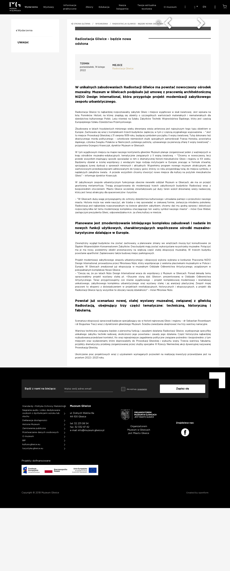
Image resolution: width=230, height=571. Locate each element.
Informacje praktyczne (70, 7)
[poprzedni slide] (170, 84)
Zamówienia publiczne (34, 491)
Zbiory (89, 7)
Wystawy (48, 7)
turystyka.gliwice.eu (32, 511)
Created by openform (197, 556)
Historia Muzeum (31, 487)
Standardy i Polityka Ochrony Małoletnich (44, 469)
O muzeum (170, 7)
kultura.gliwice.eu (31, 507)
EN (204, 7)
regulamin (142, 452)
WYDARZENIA (103, 24)
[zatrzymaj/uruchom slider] (158, 85)
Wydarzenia (31, 7)
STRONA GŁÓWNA (82, 24)
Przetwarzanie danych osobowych (40, 495)
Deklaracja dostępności (34, 483)
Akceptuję (134, 451)
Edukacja (104, 7)
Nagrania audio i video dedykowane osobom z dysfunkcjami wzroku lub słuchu (41, 476)
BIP (24, 503)
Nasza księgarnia (122, 7)
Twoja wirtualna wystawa (146, 7)
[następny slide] (199, 84)
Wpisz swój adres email (77, 451)
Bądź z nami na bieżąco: (40, 451)
